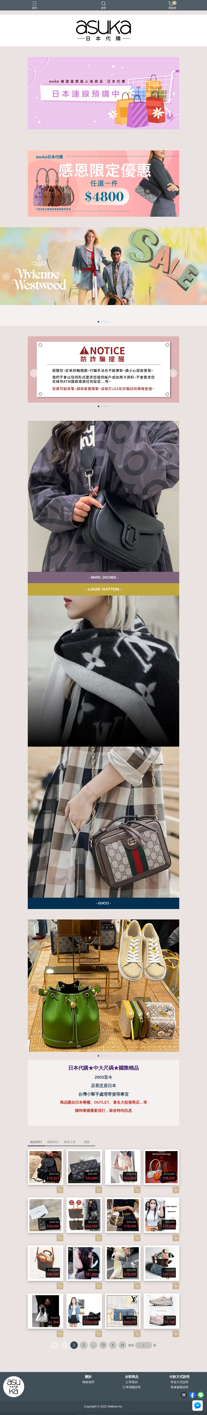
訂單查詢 (132, 1382)
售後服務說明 (179, 1387)
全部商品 (131, 1376)
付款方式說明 (179, 1376)
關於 (88, 1376)
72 (103, 1345)
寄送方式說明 (179, 1382)
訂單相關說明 (132, 1387)
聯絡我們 (88, 1382)
